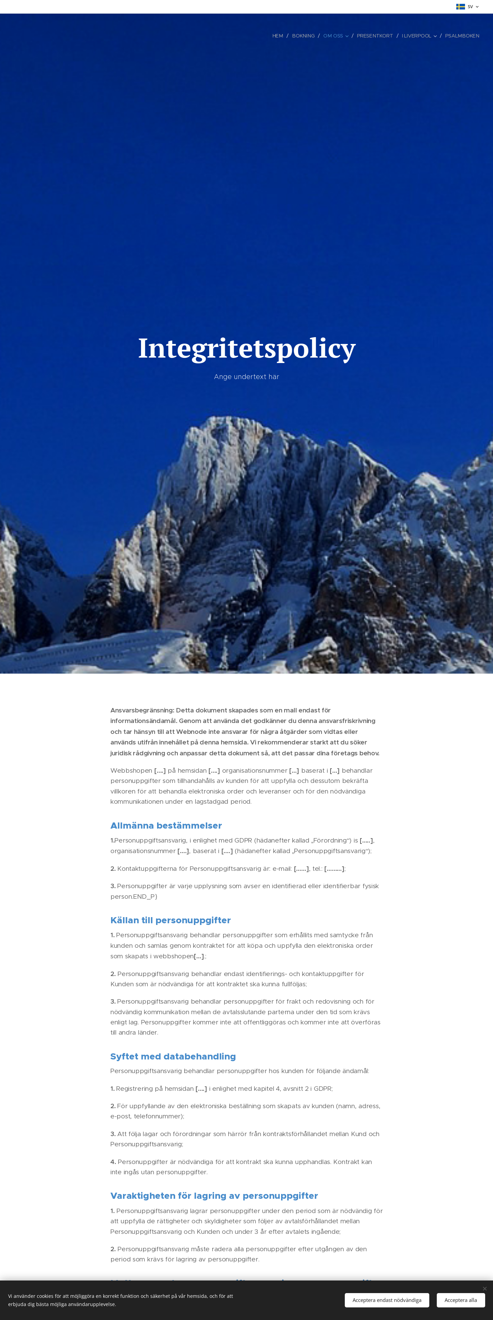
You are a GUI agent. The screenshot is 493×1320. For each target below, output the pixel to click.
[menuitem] (282, 35)
